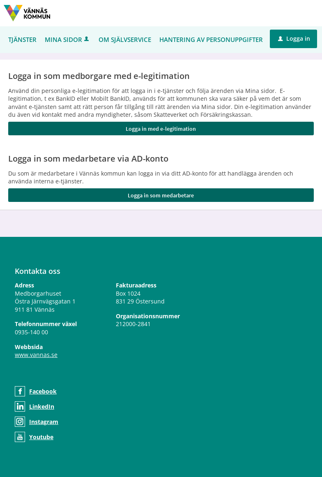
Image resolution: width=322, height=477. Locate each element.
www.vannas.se (36, 355)
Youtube (41, 437)
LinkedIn (41, 406)
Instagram (43, 422)
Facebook (43, 391)
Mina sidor (67, 39)
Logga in (294, 38)
